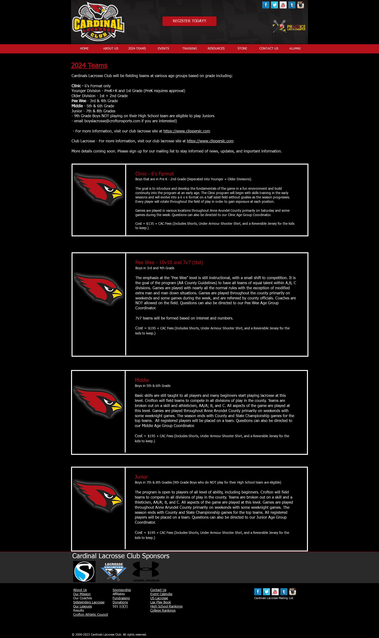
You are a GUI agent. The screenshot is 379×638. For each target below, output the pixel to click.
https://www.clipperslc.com (186, 131)
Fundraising (121, 598)
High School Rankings (166, 606)
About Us (80, 590)
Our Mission (82, 594)
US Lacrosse (159, 598)
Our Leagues (82, 606)
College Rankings (162, 610)
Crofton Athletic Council (90, 614)
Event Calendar (161, 594)
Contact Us (158, 590)
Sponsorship (122, 590)
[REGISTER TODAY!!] (189, 21)
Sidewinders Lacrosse (88, 602)
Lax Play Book (160, 602)
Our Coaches (82, 598)
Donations (120, 602)
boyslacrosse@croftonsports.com (112, 121)
